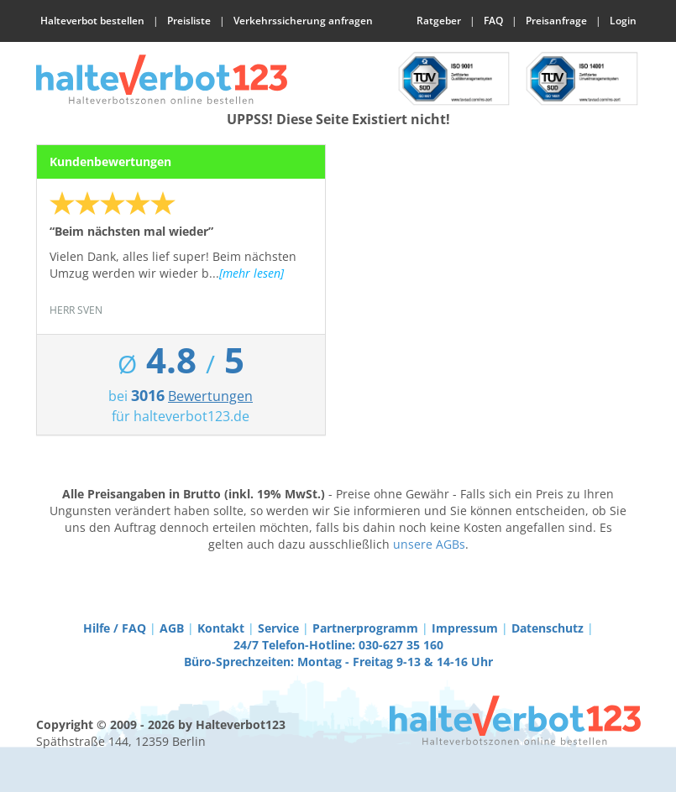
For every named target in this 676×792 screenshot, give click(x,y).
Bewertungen (210, 396)
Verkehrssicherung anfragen (303, 20)
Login (623, 20)
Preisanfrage (556, 20)
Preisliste (189, 20)
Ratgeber (439, 20)
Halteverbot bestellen (92, 20)
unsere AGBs (429, 544)
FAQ (493, 20)
